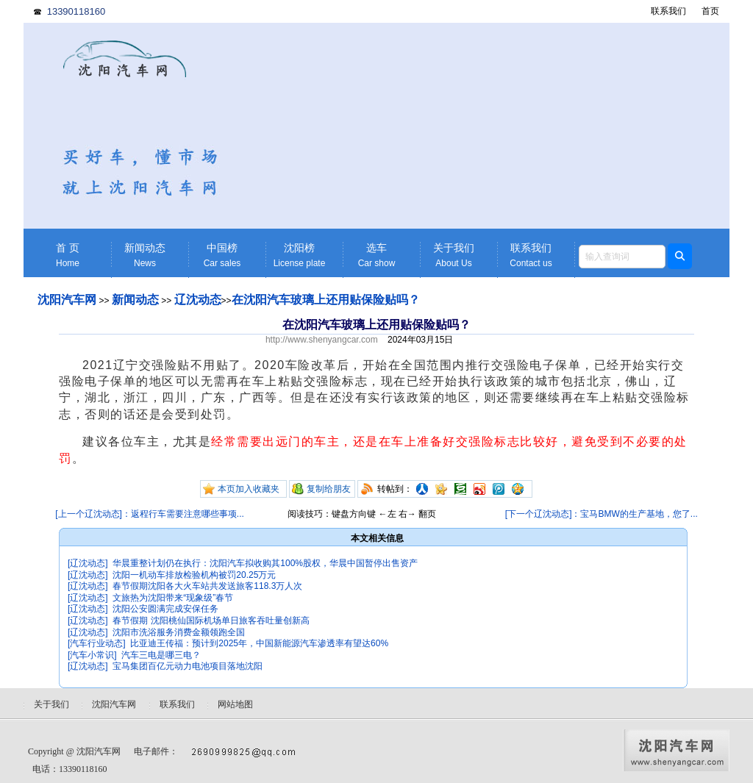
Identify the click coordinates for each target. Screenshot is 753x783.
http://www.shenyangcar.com (321, 340)
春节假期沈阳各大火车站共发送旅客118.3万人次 (207, 586)
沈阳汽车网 (67, 299)
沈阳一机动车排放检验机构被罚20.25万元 (194, 575)
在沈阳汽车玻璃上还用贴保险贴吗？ (326, 299)
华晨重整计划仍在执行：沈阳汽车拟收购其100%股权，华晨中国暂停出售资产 (265, 563)
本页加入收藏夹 (248, 489)
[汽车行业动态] (97, 643)
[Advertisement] (490, 126)
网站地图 (235, 704)
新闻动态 (145, 255)
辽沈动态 (197, 299)
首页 (710, 11)
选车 (376, 255)
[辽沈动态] (88, 563)
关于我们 (454, 255)
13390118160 (76, 11)
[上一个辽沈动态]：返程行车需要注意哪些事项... (149, 514)
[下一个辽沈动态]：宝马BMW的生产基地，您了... (601, 514)
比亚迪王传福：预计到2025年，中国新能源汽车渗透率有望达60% (259, 643)
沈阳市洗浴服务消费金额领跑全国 (179, 632)
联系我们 (668, 11)
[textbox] (622, 256)
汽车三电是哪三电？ (161, 655)
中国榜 (222, 255)
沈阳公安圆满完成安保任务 (165, 609)
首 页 (68, 255)
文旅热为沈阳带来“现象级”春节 (173, 598)
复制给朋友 (329, 489)
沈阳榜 (299, 255)
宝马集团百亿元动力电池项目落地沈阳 (188, 666)
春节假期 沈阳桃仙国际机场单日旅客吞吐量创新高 (211, 620)
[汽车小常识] (92, 655)
